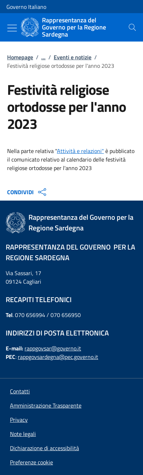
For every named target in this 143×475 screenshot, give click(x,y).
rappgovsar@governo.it (53, 348)
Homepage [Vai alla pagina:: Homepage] (20, 57)
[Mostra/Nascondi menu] (12, 28)
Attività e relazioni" (80, 151)
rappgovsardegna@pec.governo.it (58, 357)
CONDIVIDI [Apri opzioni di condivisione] (27, 192)
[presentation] (132, 27)
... (43, 57)
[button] (31, 462)
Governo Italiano (26, 6)
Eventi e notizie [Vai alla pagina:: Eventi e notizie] (72, 57)
